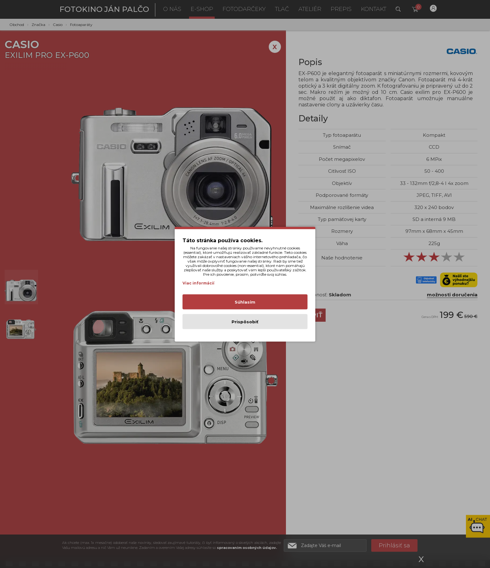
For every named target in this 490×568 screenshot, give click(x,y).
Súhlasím (245, 301)
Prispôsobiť (245, 321)
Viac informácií (198, 282)
